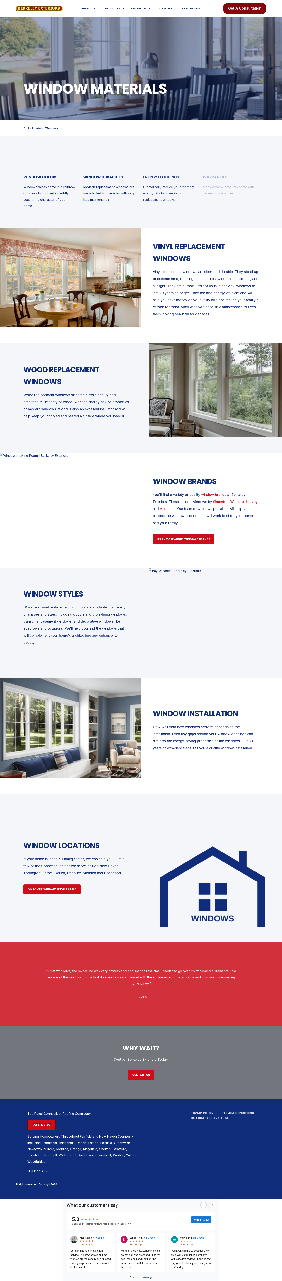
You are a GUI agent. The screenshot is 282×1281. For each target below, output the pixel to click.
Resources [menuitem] (139, 8)
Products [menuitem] (112, 8)
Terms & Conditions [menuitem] (238, 1113)
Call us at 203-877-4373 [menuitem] (209, 1118)
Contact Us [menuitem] (191, 8)
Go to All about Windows (41, 128)
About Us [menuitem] (88, 8)
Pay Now (42, 1125)
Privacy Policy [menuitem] (202, 1113)
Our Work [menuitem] (164, 8)
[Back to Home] (39, 8)
